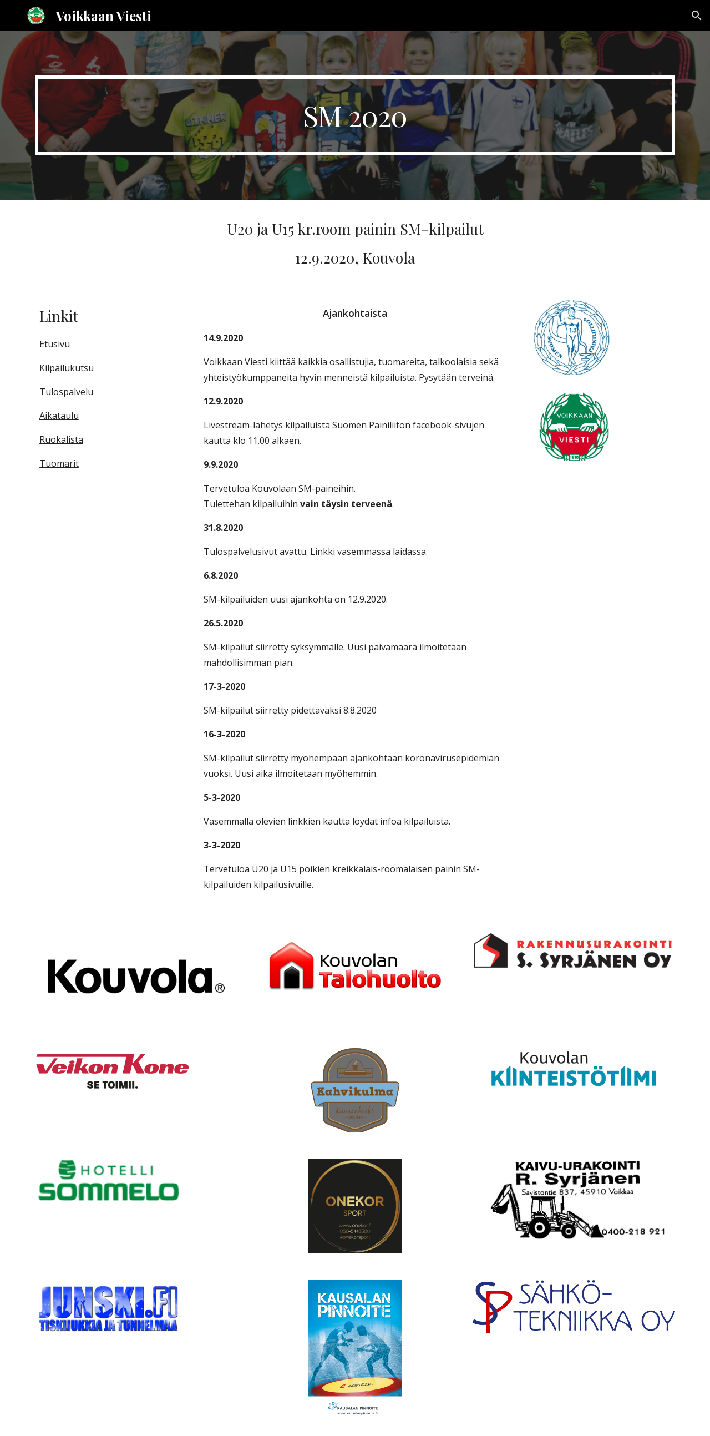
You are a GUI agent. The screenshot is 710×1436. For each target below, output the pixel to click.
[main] (355, 115)
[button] (696, 15)
